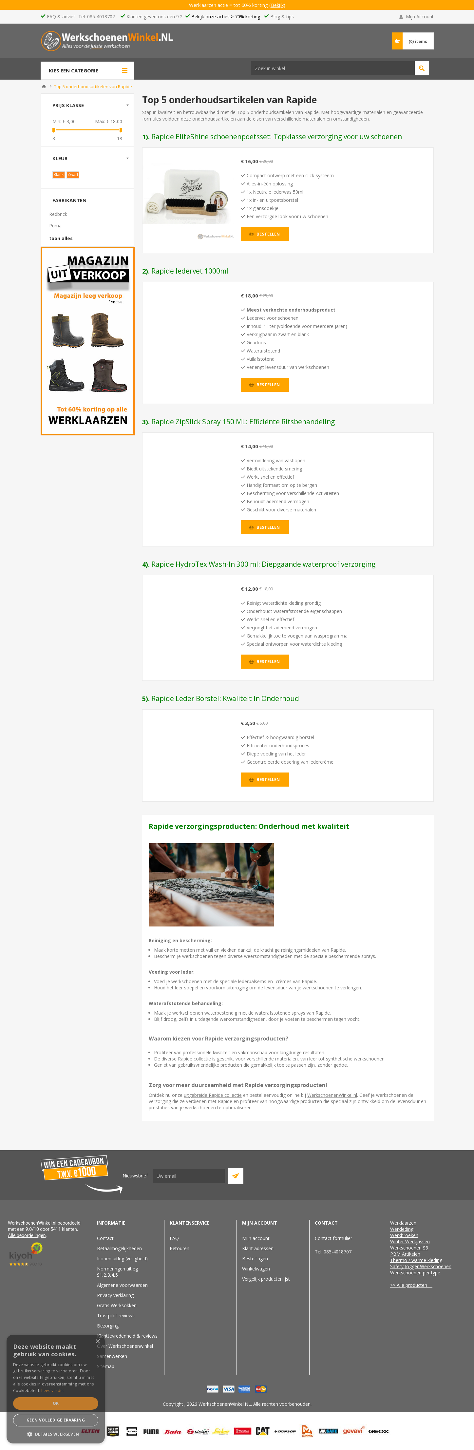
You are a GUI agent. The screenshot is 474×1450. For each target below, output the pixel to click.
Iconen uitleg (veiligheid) (122, 1258)
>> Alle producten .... (411, 1285)
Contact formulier (333, 1238)
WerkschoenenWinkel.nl (332, 1095)
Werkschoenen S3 (409, 1248)
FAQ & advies (61, 16)
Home (44, 86)
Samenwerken (112, 1356)
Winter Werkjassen (410, 1241)
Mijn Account (420, 16)
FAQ (174, 1238)
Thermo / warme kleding (416, 1260)
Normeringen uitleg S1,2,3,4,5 (117, 1272)
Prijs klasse (68, 105)
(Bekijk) (277, 5)
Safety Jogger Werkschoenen (420, 1266)
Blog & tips (282, 16)
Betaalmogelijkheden (119, 1248)
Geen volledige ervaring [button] (56, 1420)
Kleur (59, 158)
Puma (55, 225)
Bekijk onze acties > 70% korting (225, 16)
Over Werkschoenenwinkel (125, 1346)
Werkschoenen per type (415, 1272)
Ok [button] (56, 1403)
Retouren (179, 1248)
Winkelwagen (256, 1269)
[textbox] (270, 41)
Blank (58, 174)
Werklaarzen (403, 1223)
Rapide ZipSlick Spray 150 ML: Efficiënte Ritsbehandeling (243, 421)
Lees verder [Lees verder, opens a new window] (52, 1390)
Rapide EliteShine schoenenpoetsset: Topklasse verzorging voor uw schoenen (276, 136)
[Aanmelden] (189, 1176)
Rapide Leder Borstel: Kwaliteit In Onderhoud (225, 698)
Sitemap (105, 1366)
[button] (55, 1434)
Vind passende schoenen (359, 41)
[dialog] (56, 1389)
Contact (105, 1238)
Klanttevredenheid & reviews (127, 1336)
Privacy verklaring (115, 1295)
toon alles (61, 238)
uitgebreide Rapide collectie (213, 1095)
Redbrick (58, 214)
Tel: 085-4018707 (96, 16)
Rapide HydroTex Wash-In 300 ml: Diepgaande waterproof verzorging (263, 564)
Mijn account (256, 1238)
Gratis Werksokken (117, 1305)
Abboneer (235, 1176)
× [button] (97, 1341)
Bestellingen (255, 1258)
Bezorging (108, 1326)
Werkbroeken (404, 1235)
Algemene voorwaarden (122, 1285)
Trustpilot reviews (116, 1315)
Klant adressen (258, 1248)
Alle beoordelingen (27, 1235)
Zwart (72, 174)
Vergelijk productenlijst (266, 1279)
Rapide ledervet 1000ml (189, 271)
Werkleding (401, 1229)
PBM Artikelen (405, 1254)
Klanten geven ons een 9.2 (154, 16)
